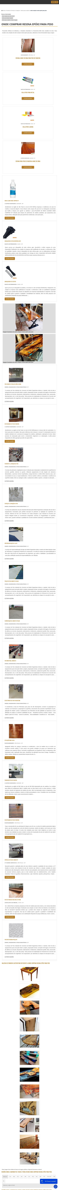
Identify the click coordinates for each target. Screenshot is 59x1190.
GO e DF (49, 1176)
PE (36, 1176)
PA (3, 1181)
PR (25, 1176)
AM (54, 1176)
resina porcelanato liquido (7, 18)
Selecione (5, 1176)
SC (29, 1176)
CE (44, 1176)
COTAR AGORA (28, 64)
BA (40, 1176)
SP (21, 1176)
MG (14, 1176)
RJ (10, 1176)
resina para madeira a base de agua (9, 20)
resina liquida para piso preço (8, 16)
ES (18, 1176)
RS (33, 1176)
